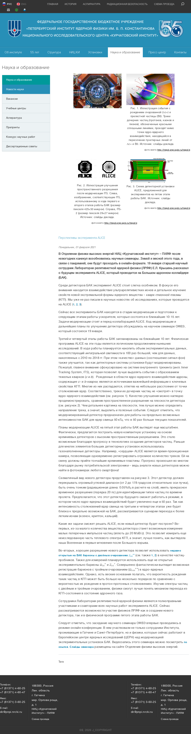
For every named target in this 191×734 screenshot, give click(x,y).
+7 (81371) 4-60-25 (12, 688)
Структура (54, 52)
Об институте (13, 52)
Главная (52, 4)
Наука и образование (125, 52)
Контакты (180, 52)
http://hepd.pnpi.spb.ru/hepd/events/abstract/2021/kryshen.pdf (173, 150)
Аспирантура (91, 4)
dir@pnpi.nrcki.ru (11, 711)
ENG (23, 4)
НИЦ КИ (74, 52)
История (70, 4)
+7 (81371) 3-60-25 (12, 701)
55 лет (34, 52)
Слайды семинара (82, 646)
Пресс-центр (157, 52)
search (182, 4)
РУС (9, 4)
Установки (95, 52)
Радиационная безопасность (127, 4)
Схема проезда (164, 4)
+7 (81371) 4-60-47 (12, 692)
